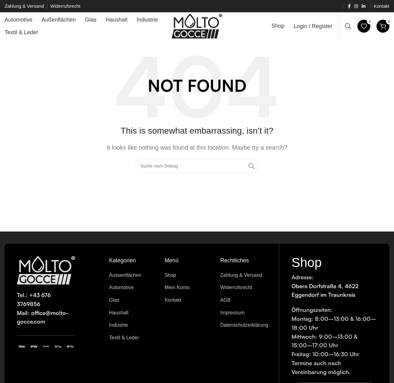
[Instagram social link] (356, 6)
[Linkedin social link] (363, 6)
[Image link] (46, 270)
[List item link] (132, 275)
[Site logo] (197, 26)
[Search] (348, 26)
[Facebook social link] (349, 6)
